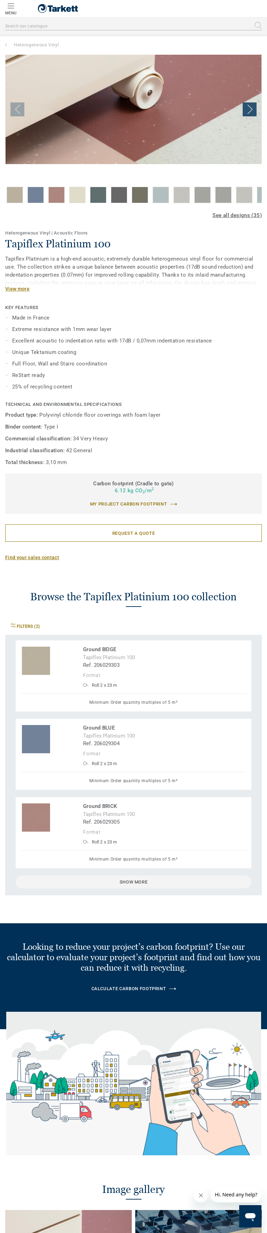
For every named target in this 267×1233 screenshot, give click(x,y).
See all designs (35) (237, 215)
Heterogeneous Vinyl (36, 44)
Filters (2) (25, 626)
